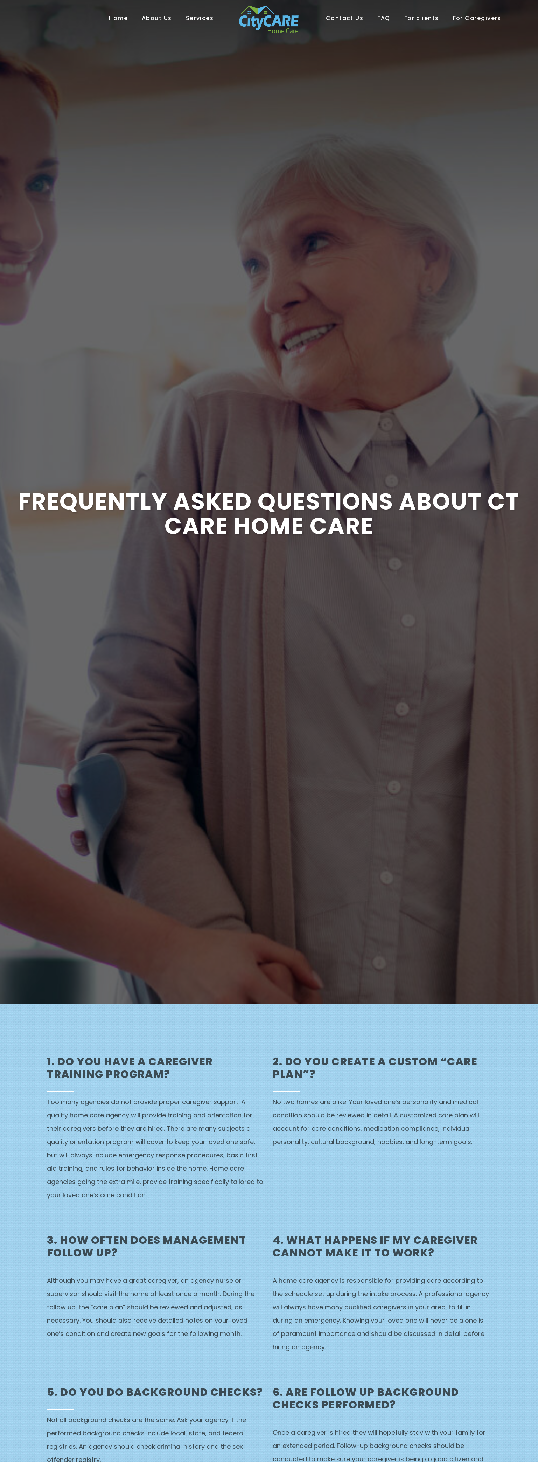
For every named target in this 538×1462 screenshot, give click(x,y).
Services (200, 18)
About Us (157, 18)
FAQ (383, 18)
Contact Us (345, 18)
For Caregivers (477, 18)
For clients (421, 18)
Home (118, 18)
